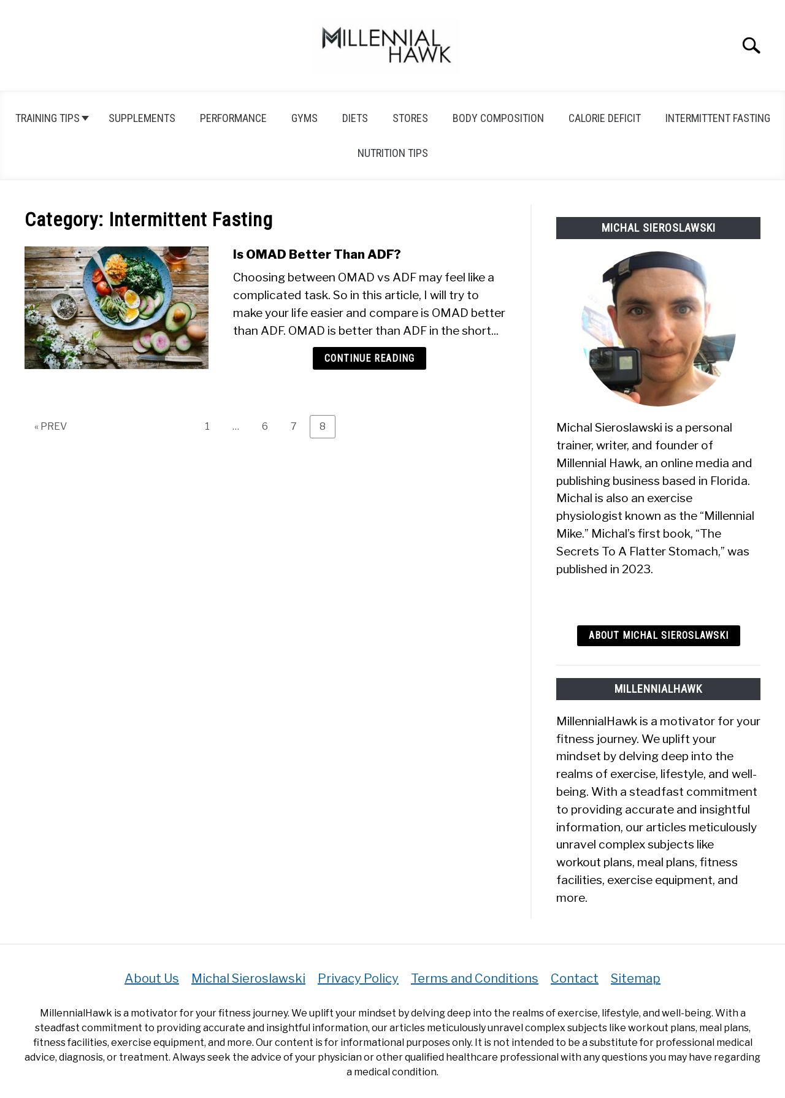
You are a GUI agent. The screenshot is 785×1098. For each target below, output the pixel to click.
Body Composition (498, 118)
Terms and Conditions (474, 978)
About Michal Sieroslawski (659, 635)
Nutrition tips (393, 153)
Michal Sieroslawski (248, 978)
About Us (151, 978)
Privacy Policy (358, 978)
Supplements (142, 118)
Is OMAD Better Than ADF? (317, 254)
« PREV (50, 426)
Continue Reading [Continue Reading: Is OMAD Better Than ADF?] (369, 358)
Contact (575, 978)
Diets (355, 118)
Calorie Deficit (605, 118)
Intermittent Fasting (717, 118)
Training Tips (47, 118)
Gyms (304, 118)
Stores (410, 118)
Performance (233, 118)
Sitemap (636, 978)
